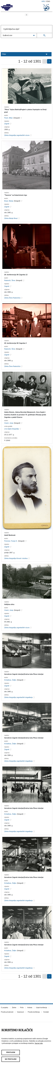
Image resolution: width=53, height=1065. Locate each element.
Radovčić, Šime (9, 280)
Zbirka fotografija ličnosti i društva (16, 558)
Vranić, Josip (8, 423)
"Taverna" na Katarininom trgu (15, 195)
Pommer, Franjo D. (10, 541)
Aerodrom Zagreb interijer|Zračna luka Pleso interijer (24, 674)
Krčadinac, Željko (10, 680)
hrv (43, 1)
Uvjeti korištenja (41, 1007)
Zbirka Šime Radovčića (12, 298)
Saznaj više (39, 1043)
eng (48, 1)
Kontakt (46, 1012)
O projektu (4, 1007)
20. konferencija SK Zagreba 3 (15, 343)
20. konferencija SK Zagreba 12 (16, 274)
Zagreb (6, 124)
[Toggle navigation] (26, 15)
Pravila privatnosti (7, 1012)
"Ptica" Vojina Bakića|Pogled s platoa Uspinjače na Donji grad (25, 111)
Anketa (29, 1007)
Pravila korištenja (34, 1012)
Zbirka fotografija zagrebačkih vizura (16, 135)
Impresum (20, 1012)
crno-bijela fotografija (11, 429)
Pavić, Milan (8, 118)
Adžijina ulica (9, 604)
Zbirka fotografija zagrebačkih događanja (18, 697)
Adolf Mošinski (9, 535)
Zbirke (14, 1007)
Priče (22, 1007)
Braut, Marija (8, 201)
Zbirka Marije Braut (11, 218)
